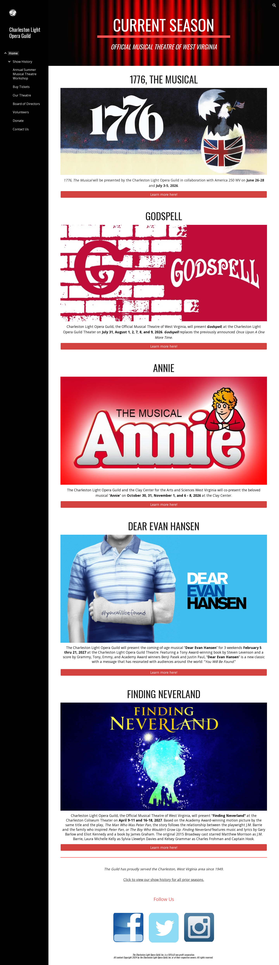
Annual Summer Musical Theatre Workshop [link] (24, 74)
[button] (274, 5)
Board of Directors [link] (26, 104)
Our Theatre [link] (22, 95)
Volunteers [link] (21, 112)
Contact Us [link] (21, 129)
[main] (164, 33)
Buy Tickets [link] (21, 87)
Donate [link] (18, 121)
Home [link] (13, 53)
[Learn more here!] (164, 194)
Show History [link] (22, 61)
